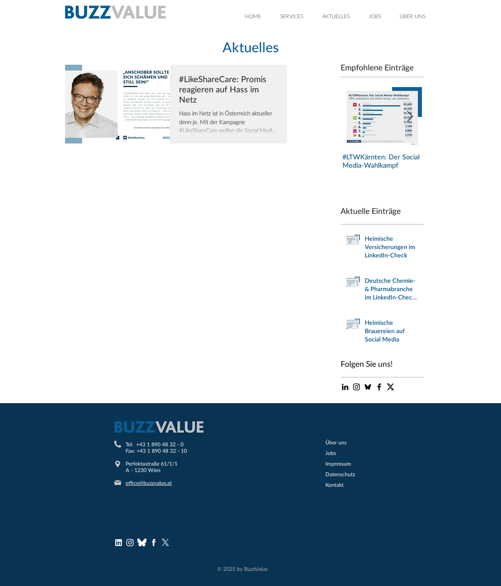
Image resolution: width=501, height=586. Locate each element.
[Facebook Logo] (154, 542)
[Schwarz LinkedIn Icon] (345, 386)
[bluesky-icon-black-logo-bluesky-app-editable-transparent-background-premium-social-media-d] (367, 386)
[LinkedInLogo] (118, 542)
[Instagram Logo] (130, 542)
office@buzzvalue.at (149, 483)
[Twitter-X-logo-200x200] (390, 386)
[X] (165, 542)
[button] (292, 16)
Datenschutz (340, 474)
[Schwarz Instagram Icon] (356, 386)
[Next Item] (409, 117)
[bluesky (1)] (142, 542)
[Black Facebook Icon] (379, 386)
